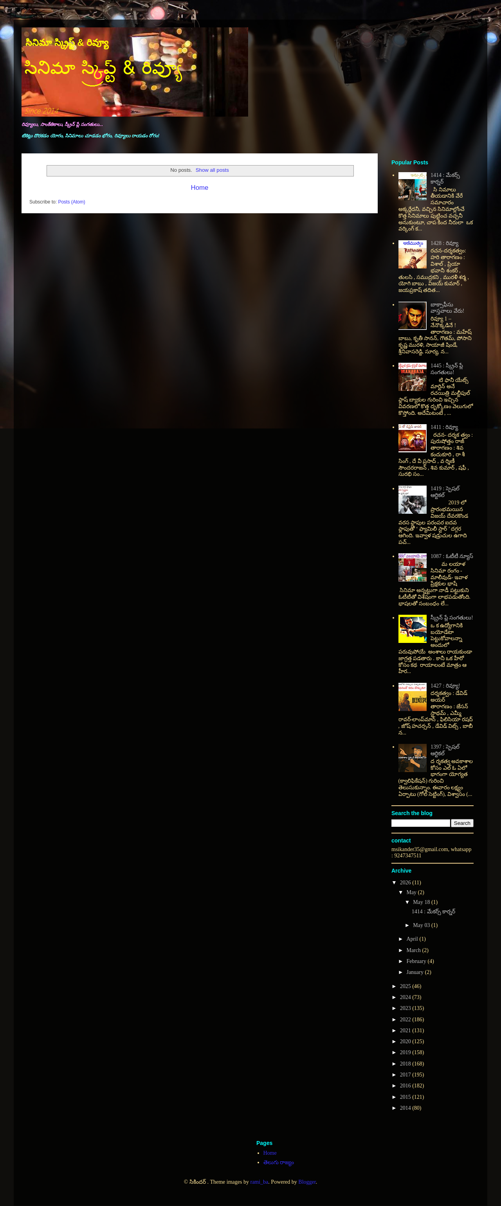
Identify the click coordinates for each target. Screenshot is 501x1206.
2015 (406, 1097)
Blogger (306, 1182)
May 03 (422, 925)
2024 (406, 997)
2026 (406, 883)
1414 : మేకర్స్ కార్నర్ (433, 911)
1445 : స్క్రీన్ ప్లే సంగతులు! (447, 369)
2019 (406, 1052)
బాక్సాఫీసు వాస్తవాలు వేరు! (447, 308)
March (414, 950)
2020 (406, 1041)
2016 (406, 1086)
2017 (406, 1075)
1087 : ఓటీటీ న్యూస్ (452, 556)
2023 (406, 1008)
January (415, 972)
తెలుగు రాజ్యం (278, 1162)
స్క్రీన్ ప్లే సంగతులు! (452, 618)
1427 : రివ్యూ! (445, 686)
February (416, 961)
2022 (406, 1019)
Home (200, 187)
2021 (406, 1030)
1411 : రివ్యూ (444, 427)
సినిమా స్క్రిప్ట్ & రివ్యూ (66, 42)
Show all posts (212, 170)
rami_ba (259, 1182)
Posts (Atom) (71, 202)
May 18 (422, 902)
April (412, 939)
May (412, 892)
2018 (406, 1064)
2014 (406, 1108)
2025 (406, 986)
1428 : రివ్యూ (444, 243)
